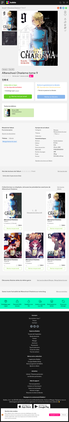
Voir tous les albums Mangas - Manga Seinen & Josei (52, 280)
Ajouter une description (8, 133)
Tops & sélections (34, 347)
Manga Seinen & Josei (60, 132)
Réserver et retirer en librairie (34, 392)
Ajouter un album (34, 366)
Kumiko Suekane (58, 141)
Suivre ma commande (34, 388)
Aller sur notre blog (61, 291)
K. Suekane (7, 223)
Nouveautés (34, 345)
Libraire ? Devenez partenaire (34, 374)
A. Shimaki (13, 223)
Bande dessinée (34, 336)
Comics (34, 338)
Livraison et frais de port (34, 386)
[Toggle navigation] (2, 2)
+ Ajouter (11, 138)
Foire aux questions (34, 384)
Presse (35, 320)
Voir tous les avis (62, 171)
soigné (17, 91)
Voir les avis (15, 76)
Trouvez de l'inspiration (34, 334)
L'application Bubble (34, 359)
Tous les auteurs (34, 352)
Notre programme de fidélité (34, 364)
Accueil (4, 8)
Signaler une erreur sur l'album (43, 161)
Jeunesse (34, 343)
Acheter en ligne (34, 390)
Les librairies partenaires (34, 376)
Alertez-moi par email (18, 96)
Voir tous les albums (60, 188)
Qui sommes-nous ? (34, 318)
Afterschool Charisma (13, 8)
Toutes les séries (34, 349)
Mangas (56, 130)
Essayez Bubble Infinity (34, 361)
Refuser (64, 414)
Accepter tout (54, 414)
